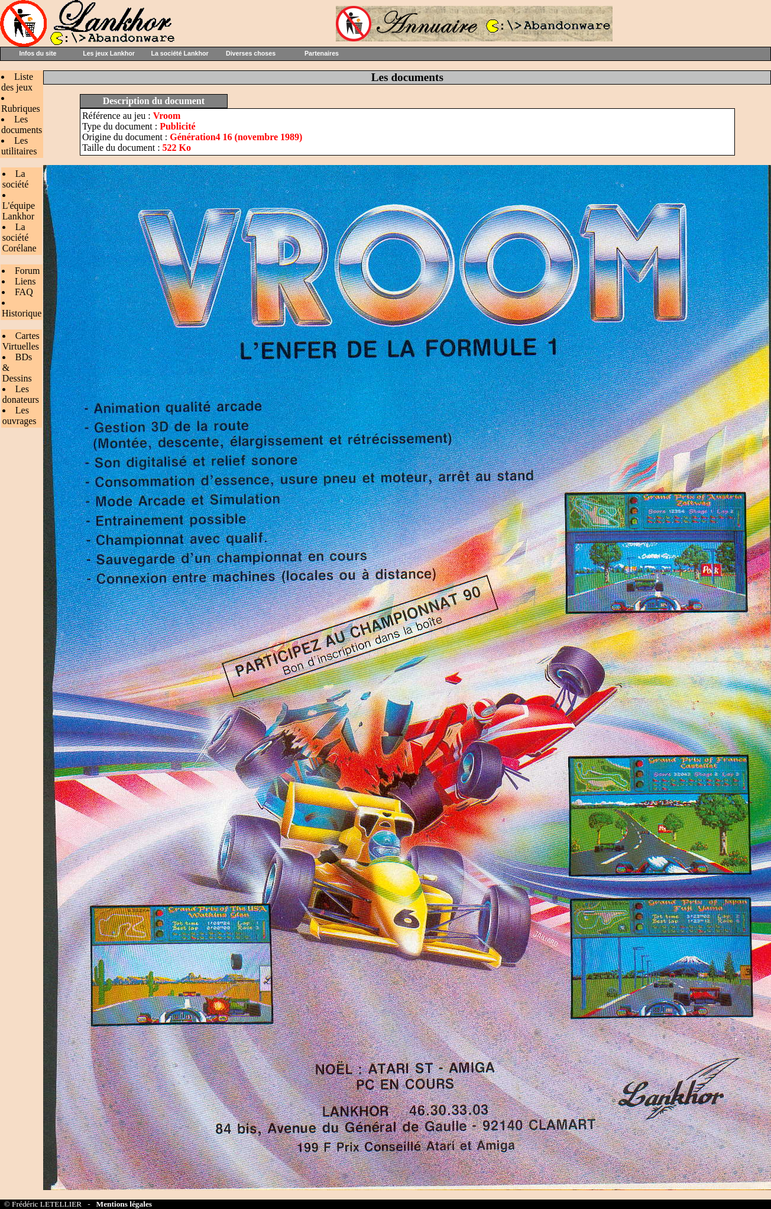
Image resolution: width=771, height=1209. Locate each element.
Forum (27, 271)
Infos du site (38, 53)
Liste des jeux (17, 82)
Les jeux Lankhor (109, 53)
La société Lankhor (179, 53)
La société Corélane (19, 237)
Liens (25, 281)
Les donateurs (20, 394)
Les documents (21, 124)
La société (15, 179)
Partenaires (321, 53)
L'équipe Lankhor (18, 211)
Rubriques (20, 109)
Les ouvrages (19, 415)
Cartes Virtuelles (21, 341)
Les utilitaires (19, 145)
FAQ (24, 292)
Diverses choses (251, 53)
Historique (22, 313)
